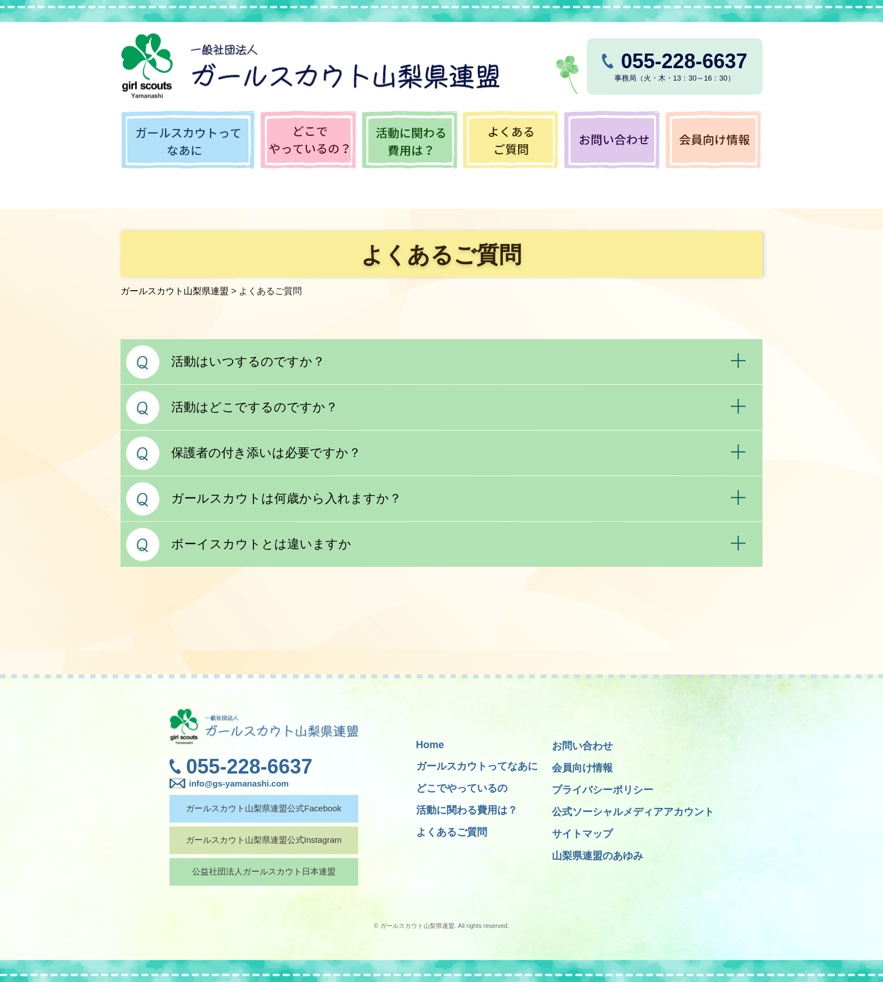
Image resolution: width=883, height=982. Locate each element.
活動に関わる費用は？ (467, 810)
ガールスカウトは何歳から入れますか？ (286, 498)
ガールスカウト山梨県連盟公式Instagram (263, 840)
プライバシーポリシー (602, 790)
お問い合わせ (582, 746)
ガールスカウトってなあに (477, 766)
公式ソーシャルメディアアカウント (633, 811)
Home (430, 744)
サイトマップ (582, 833)
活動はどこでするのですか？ (254, 407)
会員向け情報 (582, 768)
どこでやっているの (461, 788)
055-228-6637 (249, 766)
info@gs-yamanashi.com (239, 783)
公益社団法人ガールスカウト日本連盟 (263, 871)
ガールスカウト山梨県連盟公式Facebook (263, 808)
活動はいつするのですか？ (248, 361)
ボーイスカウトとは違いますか (261, 544)
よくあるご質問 (451, 832)
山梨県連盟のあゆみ (597, 855)
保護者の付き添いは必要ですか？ (266, 453)
